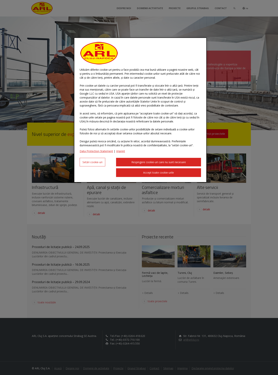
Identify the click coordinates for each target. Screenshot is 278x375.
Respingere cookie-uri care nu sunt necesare (158, 162)
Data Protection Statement (96, 151)
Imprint (120, 151)
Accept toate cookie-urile (158, 172)
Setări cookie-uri (92, 162)
